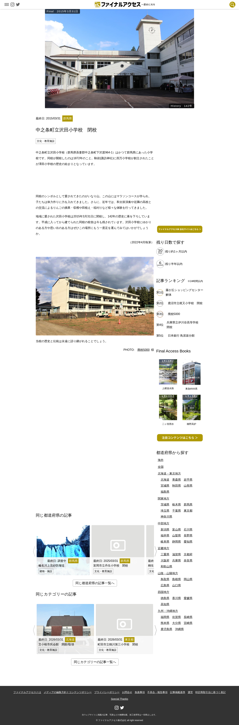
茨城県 (165, 504)
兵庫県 (176, 560)
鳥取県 (165, 579)
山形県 (188, 485)
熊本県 (165, 623)
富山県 (176, 529)
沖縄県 (179, 629)
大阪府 (165, 560)
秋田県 (176, 485)
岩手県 (188, 479)
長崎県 (188, 617)
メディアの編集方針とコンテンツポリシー (68, 692)
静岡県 (176, 541)
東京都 (188, 510)
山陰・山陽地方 (168, 573)
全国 (161, 466)
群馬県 (188, 504)
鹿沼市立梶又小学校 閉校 (185, 303)
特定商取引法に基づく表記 (210, 692)
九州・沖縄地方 (168, 610)
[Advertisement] (95, 179)
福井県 (165, 535)
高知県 (165, 604)
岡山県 (188, 579)
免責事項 (140, 692)
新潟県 (165, 529)
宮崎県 (188, 623)
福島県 (165, 491)
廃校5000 (143, 349)
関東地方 (163, 498)
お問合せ (127, 692)
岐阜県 (165, 541)
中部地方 (163, 523)
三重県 (165, 554)
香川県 (176, 598)
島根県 (176, 579)
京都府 (188, 554)
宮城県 (165, 485)
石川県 (188, 529)
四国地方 (163, 592)
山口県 (176, 585)
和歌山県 (166, 566)
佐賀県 (176, 617)
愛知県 (188, 541)
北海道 (165, 479)
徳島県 (165, 598)
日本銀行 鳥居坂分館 (181, 335)
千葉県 (176, 510)
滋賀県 (176, 554)
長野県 (188, 535)
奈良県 (188, 560)
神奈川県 (166, 516)
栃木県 (176, 504)
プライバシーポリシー (107, 692)
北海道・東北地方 (169, 473)
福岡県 (165, 617)
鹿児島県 (166, 629)
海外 (161, 460)
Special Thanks (119, 698)
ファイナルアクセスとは (27, 692)
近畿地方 (163, 548)
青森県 (176, 479)
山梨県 (176, 535)
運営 (190, 692)
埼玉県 (165, 510)
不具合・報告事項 (157, 692)
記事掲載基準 (177, 692)
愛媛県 (188, 598)
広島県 (165, 585)
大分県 (176, 623)
